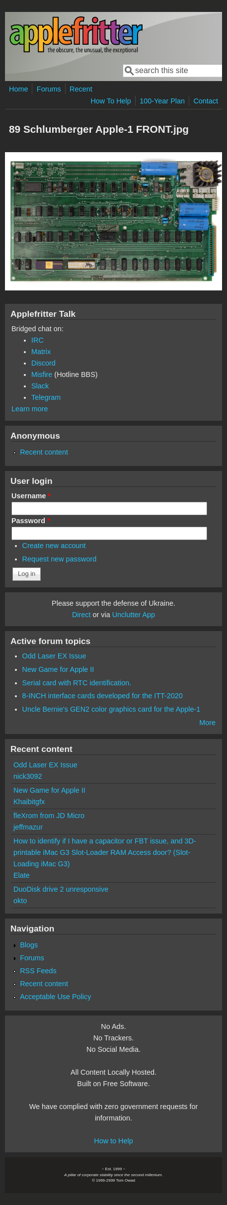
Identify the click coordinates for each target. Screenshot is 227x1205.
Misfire (41, 374)
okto (20, 901)
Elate (21, 875)
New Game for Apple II (58, 669)
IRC (37, 340)
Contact (205, 101)
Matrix (41, 352)
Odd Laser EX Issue (54, 656)
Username (31, 496)
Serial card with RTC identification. (77, 683)
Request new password (59, 559)
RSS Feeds (38, 971)
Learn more (29, 409)
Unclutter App (133, 615)
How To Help (110, 101)
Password (30, 521)
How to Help (113, 1141)
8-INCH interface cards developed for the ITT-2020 (102, 696)
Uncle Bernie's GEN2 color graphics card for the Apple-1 (111, 709)
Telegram (46, 397)
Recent (81, 89)
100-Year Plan (162, 101)
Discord (43, 363)
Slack (40, 386)
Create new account (54, 546)
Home (18, 89)
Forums (49, 89)
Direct (81, 615)
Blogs (29, 945)
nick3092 (27, 776)
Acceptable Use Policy (55, 997)
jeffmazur (28, 827)
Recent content (44, 452)
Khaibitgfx (29, 802)
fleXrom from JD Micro (48, 816)
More (207, 723)
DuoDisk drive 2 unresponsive (60, 889)
